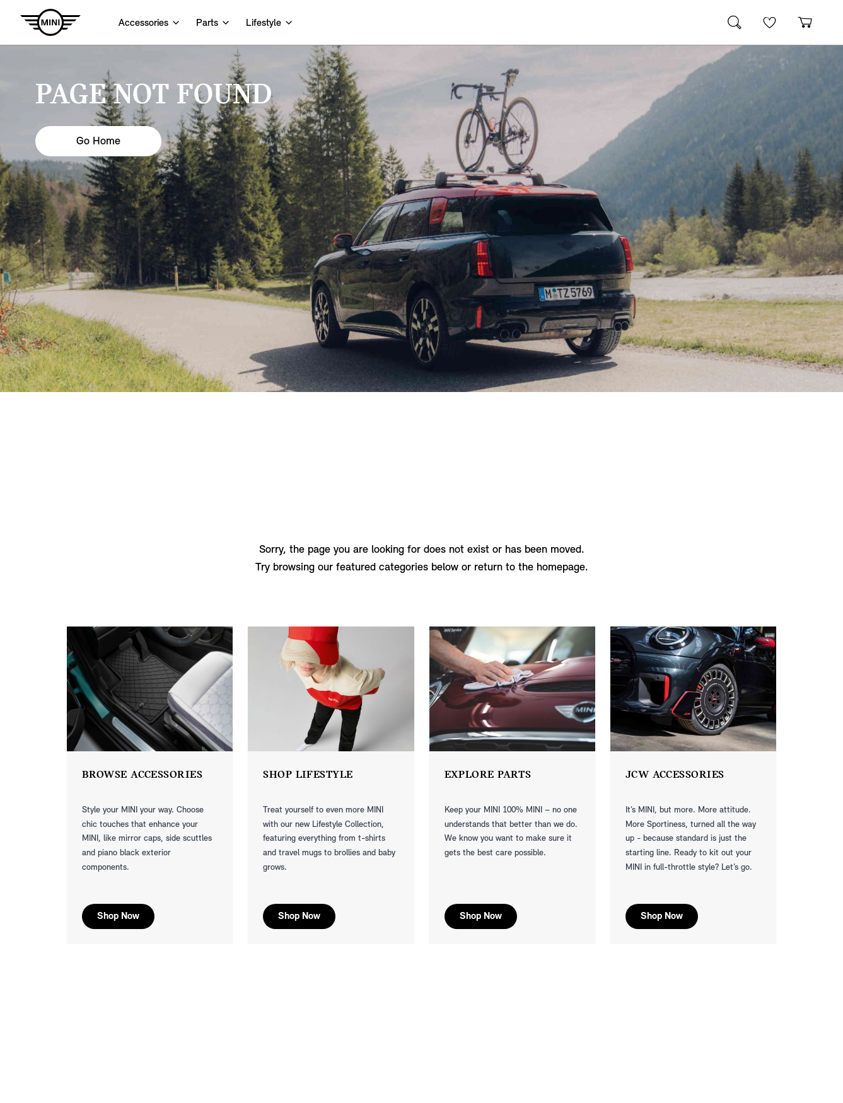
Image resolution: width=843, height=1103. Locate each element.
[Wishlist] (770, 22)
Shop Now (118, 916)
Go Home (98, 140)
